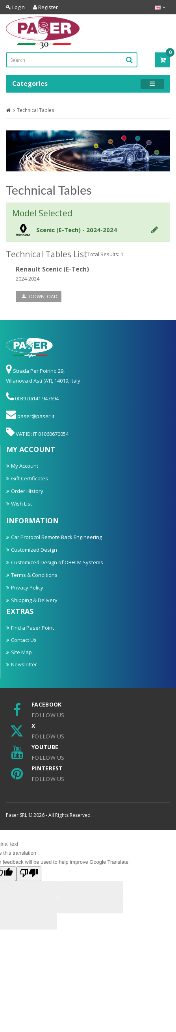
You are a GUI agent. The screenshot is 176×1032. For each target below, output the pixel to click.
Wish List (21, 503)
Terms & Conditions (34, 574)
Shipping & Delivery (34, 600)
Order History (27, 491)
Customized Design (34, 549)
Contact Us (24, 639)
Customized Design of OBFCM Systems (57, 562)
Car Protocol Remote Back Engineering (56, 537)
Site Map (21, 652)
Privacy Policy (27, 587)
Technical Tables (35, 110)
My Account (24, 465)
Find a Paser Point (32, 627)
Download (39, 296)
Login (15, 7)
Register (45, 7)
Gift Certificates (29, 478)
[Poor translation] (28, 874)
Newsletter (24, 664)
